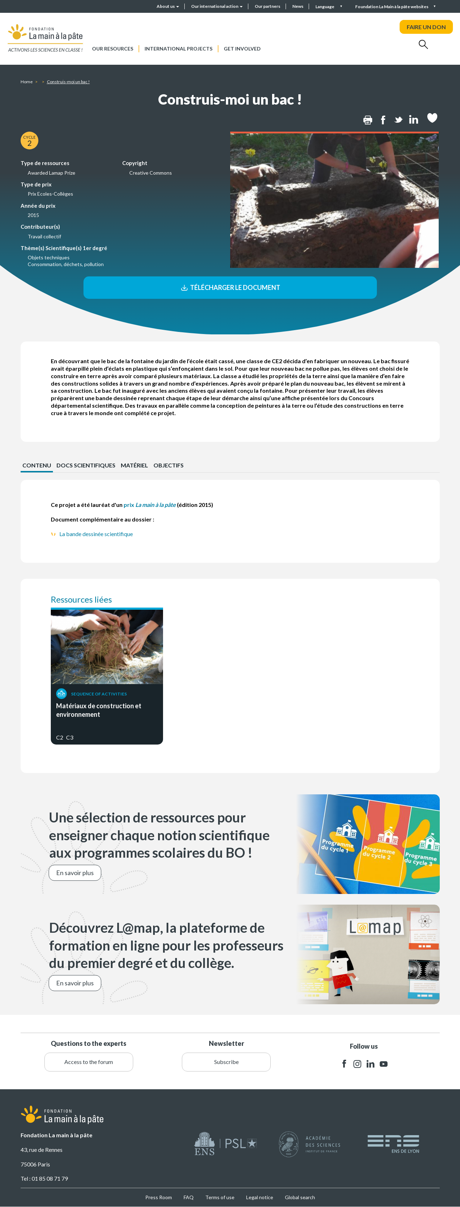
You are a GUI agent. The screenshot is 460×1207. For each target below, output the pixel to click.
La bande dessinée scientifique (96, 533)
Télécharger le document (230, 287)
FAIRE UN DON (426, 26)
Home (27, 81)
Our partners (267, 6)
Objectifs (168, 465)
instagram (357, 1063)
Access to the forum (88, 1061)
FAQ (189, 1197)
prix (150, 504)
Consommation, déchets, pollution (66, 264)
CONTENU (36, 465)
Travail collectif (44, 236)
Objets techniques (49, 257)
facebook (344, 1063)
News (297, 6)
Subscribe (226, 1061)
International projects (178, 49)
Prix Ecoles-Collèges (50, 194)
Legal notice (259, 1197)
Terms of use (219, 1197)
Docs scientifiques (85, 465)
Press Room (158, 1197)
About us (168, 6)
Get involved (242, 49)
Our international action (217, 6)
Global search (300, 1197)
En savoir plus (75, 873)
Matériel (134, 465)
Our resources (112, 49)
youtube (384, 1063)
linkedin (370, 1063)
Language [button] (325, 6)
